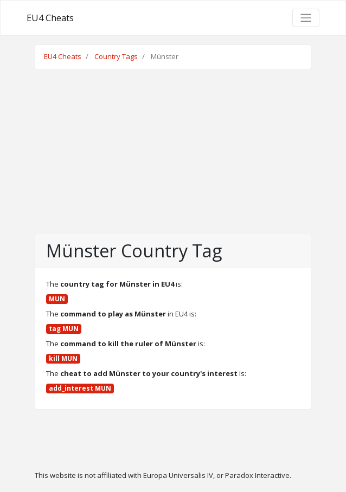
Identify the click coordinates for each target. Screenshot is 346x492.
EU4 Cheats (50, 18)
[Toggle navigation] (305, 18)
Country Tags (116, 56)
